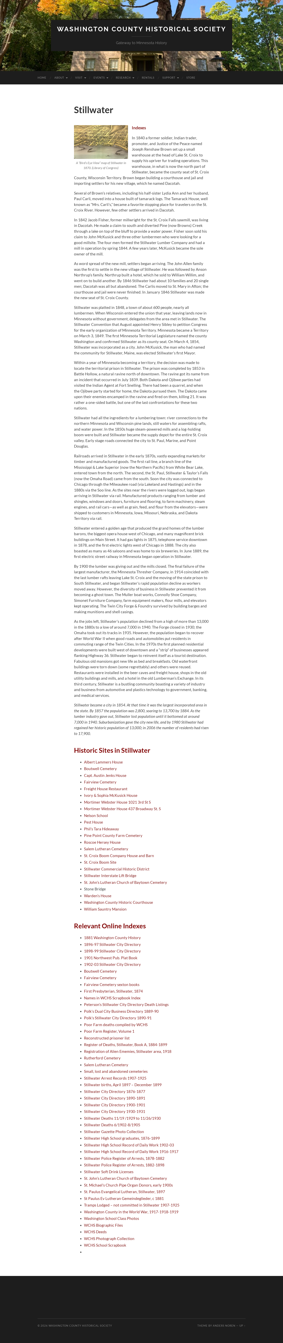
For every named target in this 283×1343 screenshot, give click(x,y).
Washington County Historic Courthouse (118, 902)
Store (190, 77)
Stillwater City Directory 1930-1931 (114, 1111)
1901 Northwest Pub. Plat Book (110, 957)
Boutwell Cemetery (100, 768)
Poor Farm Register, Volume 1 (109, 1031)
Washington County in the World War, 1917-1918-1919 (131, 1211)
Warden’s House (97, 895)
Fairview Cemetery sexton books (111, 984)
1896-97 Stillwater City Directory (112, 944)
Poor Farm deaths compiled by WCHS (116, 1024)
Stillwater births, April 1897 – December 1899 (123, 1084)
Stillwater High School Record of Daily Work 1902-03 (129, 1145)
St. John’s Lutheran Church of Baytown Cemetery (125, 882)
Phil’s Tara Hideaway (101, 829)
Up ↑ (242, 1325)
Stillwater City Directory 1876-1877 (114, 1091)
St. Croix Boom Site (100, 862)
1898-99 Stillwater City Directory (112, 951)
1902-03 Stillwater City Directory (112, 964)
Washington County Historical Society (141, 29)
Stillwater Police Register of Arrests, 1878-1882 (124, 1158)
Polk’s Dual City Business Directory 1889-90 (121, 1011)
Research (123, 77)
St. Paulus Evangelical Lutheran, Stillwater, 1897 (124, 1191)
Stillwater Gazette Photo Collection (114, 1131)
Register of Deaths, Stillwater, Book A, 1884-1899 (125, 1044)
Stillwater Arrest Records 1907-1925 (115, 1078)
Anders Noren (224, 1325)
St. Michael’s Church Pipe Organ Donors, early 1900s (128, 1185)
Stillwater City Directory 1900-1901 (114, 1105)
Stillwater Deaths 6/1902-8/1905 (112, 1124)
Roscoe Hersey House (102, 842)
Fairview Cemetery (100, 782)
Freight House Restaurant (105, 788)
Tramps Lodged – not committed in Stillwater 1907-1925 (131, 1205)
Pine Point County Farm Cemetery (113, 835)
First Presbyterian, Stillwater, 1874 (113, 991)
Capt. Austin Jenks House (105, 775)
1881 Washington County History (112, 937)
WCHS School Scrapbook (105, 1245)
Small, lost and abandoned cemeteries (116, 1071)
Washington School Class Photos (111, 1218)
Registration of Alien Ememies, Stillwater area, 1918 (127, 1051)
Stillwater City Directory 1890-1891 (114, 1098)
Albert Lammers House (103, 762)
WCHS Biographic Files (103, 1225)
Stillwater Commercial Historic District (116, 869)
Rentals (148, 77)
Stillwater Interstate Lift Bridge (110, 875)
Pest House (93, 822)
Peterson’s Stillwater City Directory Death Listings (126, 1004)
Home (42, 77)
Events (99, 77)
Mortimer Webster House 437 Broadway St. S (122, 808)
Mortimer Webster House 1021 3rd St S (117, 802)
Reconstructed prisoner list (107, 1038)
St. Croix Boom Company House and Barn (119, 855)
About (59, 77)
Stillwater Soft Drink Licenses (108, 1171)
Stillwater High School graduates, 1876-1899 (122, 1138)
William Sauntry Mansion (105, 909)
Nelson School (96, 815)
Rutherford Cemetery (102, 1058)
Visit (79, 77)
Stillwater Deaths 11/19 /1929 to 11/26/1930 (122, 1118)
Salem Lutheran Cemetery (106, 849)
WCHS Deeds (95, 1231)
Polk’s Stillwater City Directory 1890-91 (118, 1018)
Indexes (139, 127)
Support (168, 77)
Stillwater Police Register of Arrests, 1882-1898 (124, 1165)
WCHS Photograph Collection (109, 1238)
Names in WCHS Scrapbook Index (112, 998)
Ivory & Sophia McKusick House (110, 795)
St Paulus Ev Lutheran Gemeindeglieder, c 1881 (124, 1198)
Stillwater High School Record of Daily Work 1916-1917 (131, 1151)
